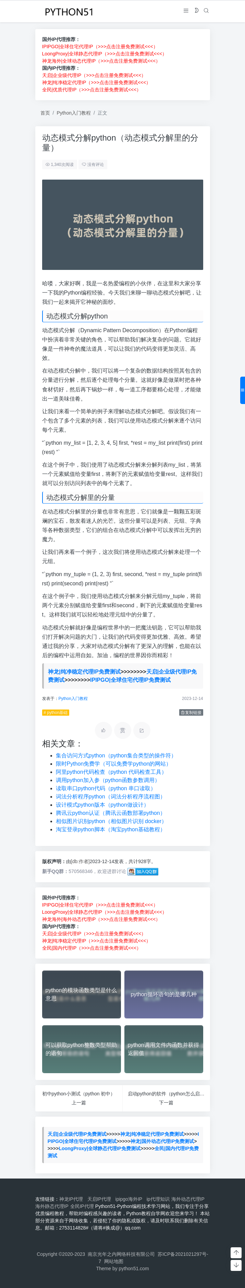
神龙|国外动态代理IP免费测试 (162, 1141)
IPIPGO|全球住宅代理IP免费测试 (130, 680)
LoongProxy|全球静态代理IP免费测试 (99, 1148)
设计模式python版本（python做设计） (102, 805)
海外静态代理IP (52, 1206)
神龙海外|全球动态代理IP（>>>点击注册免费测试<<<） (101, 61)
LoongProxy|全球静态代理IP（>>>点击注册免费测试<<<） (104, 53)
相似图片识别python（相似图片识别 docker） (111, 821)
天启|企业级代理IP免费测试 (77, 1134)
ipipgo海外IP (130, 1199)
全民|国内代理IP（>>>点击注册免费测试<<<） (92, 948)
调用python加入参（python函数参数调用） (108, 780)
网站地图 (113, 1261)
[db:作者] (80, 861)
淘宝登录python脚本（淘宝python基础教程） (111, 829)
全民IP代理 (82, 1206)
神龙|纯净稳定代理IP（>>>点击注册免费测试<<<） (96, 82)
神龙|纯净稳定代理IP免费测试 (84, 672)
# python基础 (56, 712)
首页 (45, 113)
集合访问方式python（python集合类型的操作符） (116, 755)
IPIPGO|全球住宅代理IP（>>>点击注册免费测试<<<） (100, 46)
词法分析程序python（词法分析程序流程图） (111, 796)
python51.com (134, 1268)
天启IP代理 (100, 1199)
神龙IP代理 (72, 1199)
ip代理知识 (158, 1199)
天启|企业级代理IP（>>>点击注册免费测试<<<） (94, 75)
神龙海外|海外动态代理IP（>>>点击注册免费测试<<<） (101, 919)
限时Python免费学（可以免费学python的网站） (114, 764)
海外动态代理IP (188, 1199)
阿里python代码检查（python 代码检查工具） (111, 772)
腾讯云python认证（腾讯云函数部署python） (111, 813)
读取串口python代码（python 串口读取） (106, 788)
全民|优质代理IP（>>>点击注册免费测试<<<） (92, 89)
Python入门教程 (74, 113)
